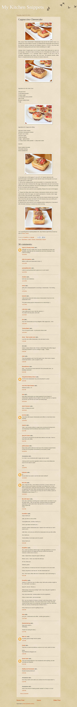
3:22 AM (24, 640)
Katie (23, 356)
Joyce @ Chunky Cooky (28, 247)
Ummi (23, 285)
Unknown (24, 472)
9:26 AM (24, 609)
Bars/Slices (24, 239)
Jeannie (24, 425)
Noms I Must (25, 233)
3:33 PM (24, 681)
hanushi (24, 296)
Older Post (56, 700)
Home (39, 700)
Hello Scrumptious (26, 259)
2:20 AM (24, 673)
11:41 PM (24, 281)
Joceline (24, 277)
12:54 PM (24, 420)
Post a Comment (24, 693)
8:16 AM (24, 372)
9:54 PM (24, 441)
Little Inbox (25, 309)
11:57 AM (24, 618)
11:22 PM (24, 272)
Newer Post (20, 700)
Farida (23, 645)
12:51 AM (24, 323)
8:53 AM (24, 380)
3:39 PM (24, 690)
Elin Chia (24, 482)
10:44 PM (24, 254)
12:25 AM (24, 494)
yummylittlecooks (26, 268)
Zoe (23, 319)
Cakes (29, 239)
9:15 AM (24, 543)
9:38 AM (24, 653)
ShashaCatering (26, 623)
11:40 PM (24, 467)
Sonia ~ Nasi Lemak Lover (28, 337)
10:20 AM (24, 401)
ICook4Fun (25, 513)
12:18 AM (24, 478)
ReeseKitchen (25, 366)
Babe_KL (24, 636)
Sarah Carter (25, 658)
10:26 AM (24, 410)
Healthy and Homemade (28, 669)
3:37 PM (24, 631)
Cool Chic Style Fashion (28, 385)
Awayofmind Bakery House (29, 376)
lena (23, 394)
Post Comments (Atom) (28, 703)
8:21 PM (24, 430)
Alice (23, 614)
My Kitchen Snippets (23, 7)
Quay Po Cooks (26, 435)
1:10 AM (24, 341)
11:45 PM (24, 291)
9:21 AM (24, 575)
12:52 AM (24, 332)
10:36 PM (24, 451)
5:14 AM (24, 509)
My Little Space (26, 499)
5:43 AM (24, 664)
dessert (44, 239)
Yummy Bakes (25, 328)
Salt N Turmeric (26, 406)
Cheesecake (39, 239)
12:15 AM (24, 314)
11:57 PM (24, 304)
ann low (24, 415)
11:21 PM (24, 263)
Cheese (33, 239)
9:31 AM (24, 389)
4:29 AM (24, 351)
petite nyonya (25, 445)
